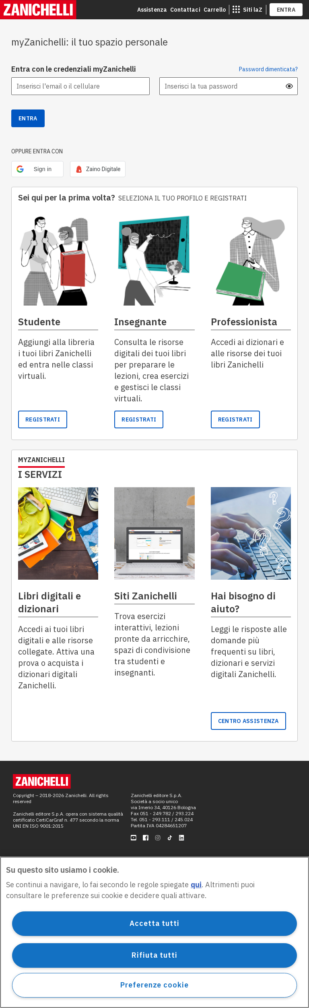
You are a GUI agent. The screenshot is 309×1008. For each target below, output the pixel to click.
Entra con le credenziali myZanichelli (73, 69)
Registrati (139, 419)
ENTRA (286, 9)
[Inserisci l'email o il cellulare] (80, 86)
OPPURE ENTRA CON (37, 151)
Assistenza (152, 9)
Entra (28, 118)
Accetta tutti (154, 923)
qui (196, 884)
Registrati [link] (42, 419)
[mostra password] (289, 86)
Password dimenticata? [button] (268, 69)
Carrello (215, 9)
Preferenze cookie (154, 984)
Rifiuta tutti (154, 955)
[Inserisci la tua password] (228, 86)
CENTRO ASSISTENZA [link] (248, 721)
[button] (37, 169)
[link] (98, 169)
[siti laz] (247, 10)
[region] (154, 932)
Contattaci (185, 9)
